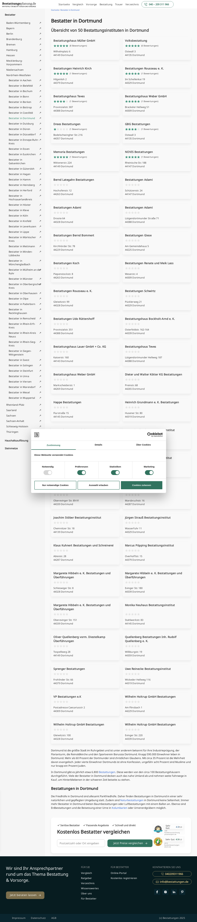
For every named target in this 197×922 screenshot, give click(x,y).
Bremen (10, 44)
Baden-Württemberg (18, 23)
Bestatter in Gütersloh (22, 168)
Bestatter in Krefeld (20, 221)
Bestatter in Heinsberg (22, 185)
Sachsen (11, 415)
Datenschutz (38, 918)
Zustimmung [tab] (53, 445)
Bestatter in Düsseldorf (22, 134)
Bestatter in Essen (19, 149)
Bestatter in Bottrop (20, 107)
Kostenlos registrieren (124, 878)
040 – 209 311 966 (159, 4)
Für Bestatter (88, 898)
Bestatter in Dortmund (22, 118)
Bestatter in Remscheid (22, 318)
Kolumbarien (119, 808)
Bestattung (106, 4)
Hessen (10, 55)
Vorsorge (91, 4)
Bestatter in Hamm (20, 179)
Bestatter (10, 14)
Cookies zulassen (141, 485)
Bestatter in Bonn (19, 96)
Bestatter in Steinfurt (21, 370)
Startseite (64, 4)
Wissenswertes (90, 888)
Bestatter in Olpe (18, 298)
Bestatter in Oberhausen (23, 293)
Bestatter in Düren (19, 129)
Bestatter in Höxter (20, 204)
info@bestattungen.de (172, 882)
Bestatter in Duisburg (21, 123)
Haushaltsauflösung (16, 440)
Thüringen (12, 431)
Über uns (86, 893)
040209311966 (172, 874)
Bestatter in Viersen (20, 381)
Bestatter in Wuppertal (22, 398)
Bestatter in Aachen (20, 80)
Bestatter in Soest (19, 360)
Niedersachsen (15, 69)
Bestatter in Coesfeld (21, 112)
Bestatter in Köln (18, 215)
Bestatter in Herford (20, 190)
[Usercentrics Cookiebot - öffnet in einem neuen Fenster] (149, 434)
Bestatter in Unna (19, 376)
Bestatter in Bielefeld (21, 85)
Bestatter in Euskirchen (22, 154)
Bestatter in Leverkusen (22, 226)
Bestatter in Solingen (21, 365)
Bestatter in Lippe (19, 232)
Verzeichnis (132, 4)
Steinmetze (11, 448)
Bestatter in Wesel (19, 392)
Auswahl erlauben (98, 485)
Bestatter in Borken (20, 102)
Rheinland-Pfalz (15, 404)
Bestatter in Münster (21, 278)
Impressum (19, 918)
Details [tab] (98, 444)
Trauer (119, 4)
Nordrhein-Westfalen (18, 75)
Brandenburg (14, 39)
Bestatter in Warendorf (22, 387)
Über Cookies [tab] (143, 444)
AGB (53, 918)
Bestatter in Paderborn (22, 304)
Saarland (11, 410)
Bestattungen (107, 772)
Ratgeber (86, 878)
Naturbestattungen (132, 800)
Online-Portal (118, 873)
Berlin (9, 33)
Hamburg (11, 50)
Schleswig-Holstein (17, 426)
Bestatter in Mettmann (22, 246)
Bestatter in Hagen (19, 174)
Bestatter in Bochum (20, 91)
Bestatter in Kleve (19, 210)
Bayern (10, 28)
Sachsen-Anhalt (15, 421)
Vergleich (77, 4)
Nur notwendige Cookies (55, 485)
